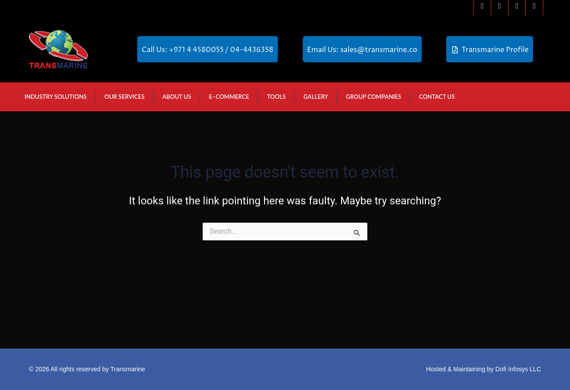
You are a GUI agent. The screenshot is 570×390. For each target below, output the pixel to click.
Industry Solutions (55, 96)
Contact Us (437, 96)
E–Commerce (229, 96)
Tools (276, 96)
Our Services (125, 96)
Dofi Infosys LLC (518, 369)
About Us (177, 96)
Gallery (316, 96)
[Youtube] (534, 8)
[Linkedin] (517, 8)
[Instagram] (500, 8)
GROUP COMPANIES (373, 96)
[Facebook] (482, 8)
